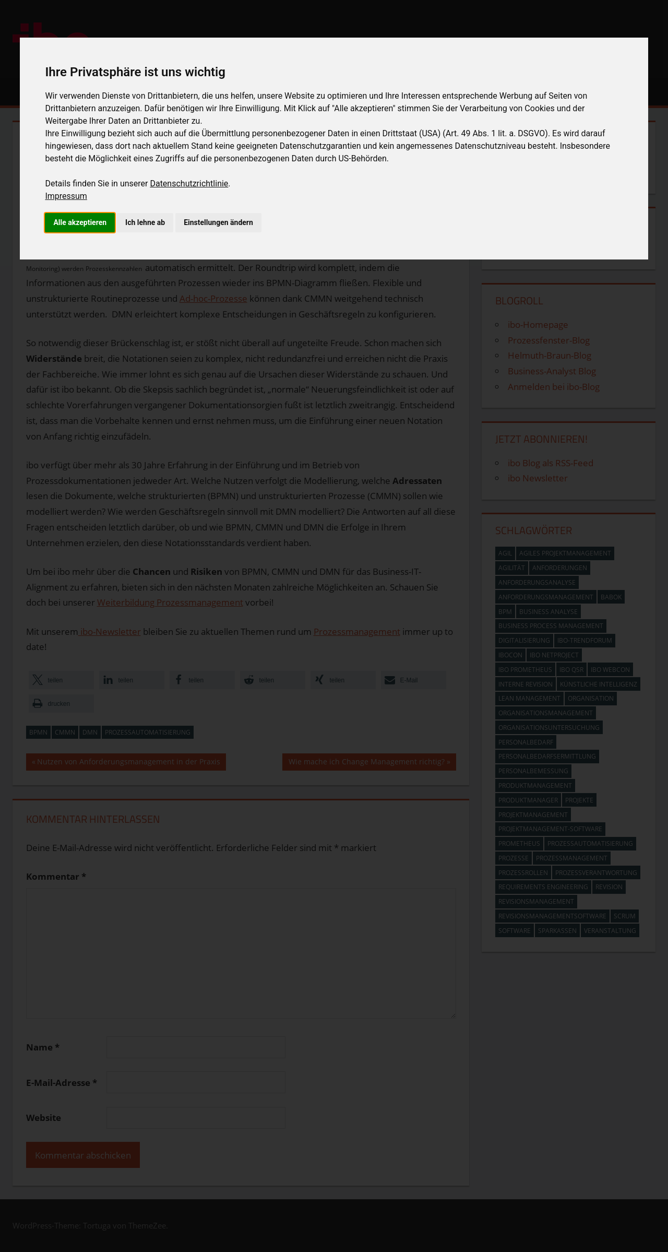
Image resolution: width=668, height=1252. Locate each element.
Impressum (66, 196)
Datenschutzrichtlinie (189, 183)
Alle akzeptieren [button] (79, 222)
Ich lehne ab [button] (145, 222)
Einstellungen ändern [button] (218, 222)
